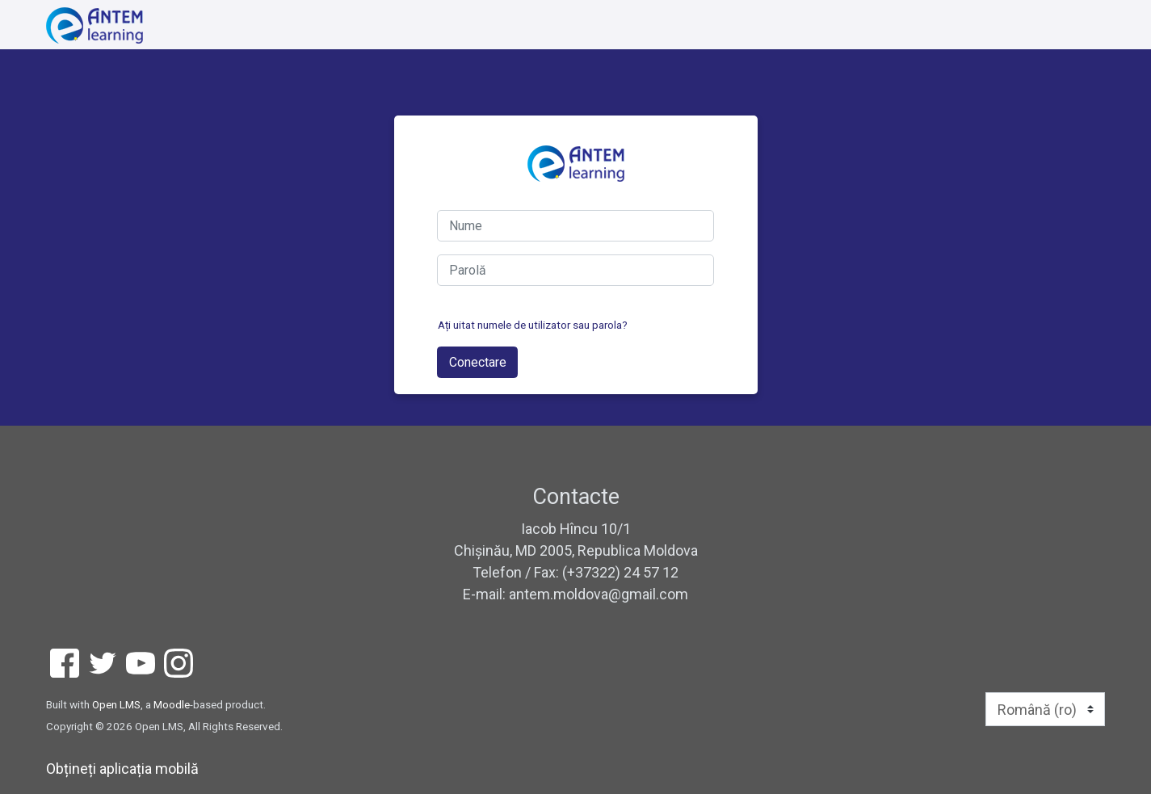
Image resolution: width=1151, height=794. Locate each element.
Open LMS (116, 704)
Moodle (171, 704)
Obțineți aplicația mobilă (122, 768)
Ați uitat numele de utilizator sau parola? (533, 324)
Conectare (477, 362)
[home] (94, 25)
